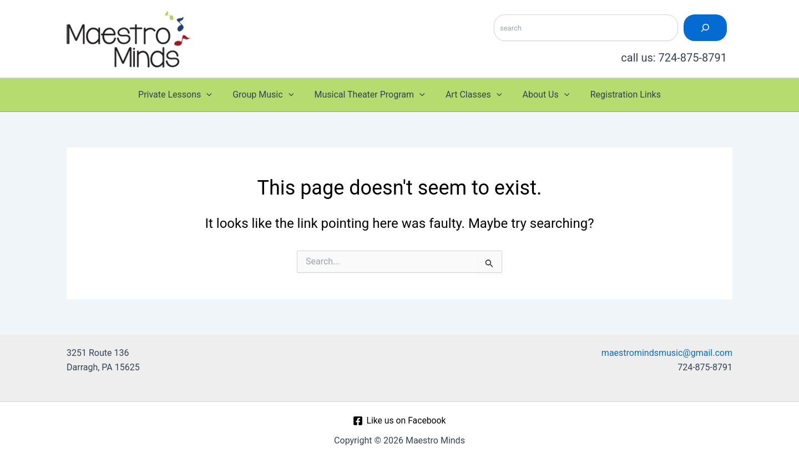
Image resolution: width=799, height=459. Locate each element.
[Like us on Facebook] (399, 421)
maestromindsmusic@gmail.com (666, 353)
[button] (214, 94)
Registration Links (618, 94)
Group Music (267, 94)
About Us (541, 94)
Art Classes (472, 94)
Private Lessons (182, 94)
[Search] (705, 27)
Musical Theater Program (371, 94)
